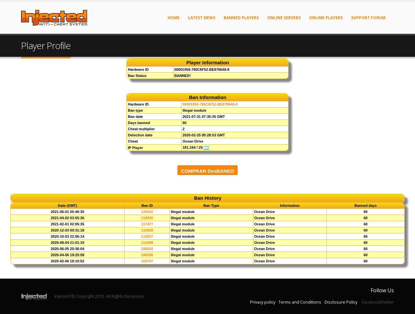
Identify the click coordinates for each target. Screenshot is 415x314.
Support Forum (368, 17)
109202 (147, 249)
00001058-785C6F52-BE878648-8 (210, 104)
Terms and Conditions (300, 302)
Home (174, 17)
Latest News (201, 17)
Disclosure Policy (341, 302)
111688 (147, 243)
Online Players (326, 17)
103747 (147, 261)
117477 (147, 224)
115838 (147, 230)
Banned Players (241, 17)
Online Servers (284, 17)
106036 (147, 255)
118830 (147, 218)
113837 (147, 236)
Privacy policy (262, 302)
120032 (147, 212)
